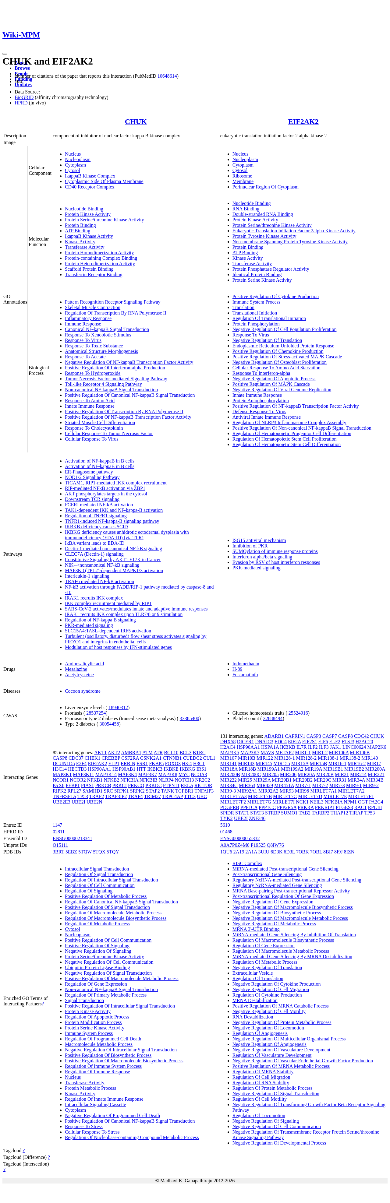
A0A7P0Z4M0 (235, 845)
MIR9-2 (371, 785)
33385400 (189, 718)
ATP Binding (77, 230)
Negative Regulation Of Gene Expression (273, 901)
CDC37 (76, 758)
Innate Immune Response (90, 406)
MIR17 (374, 763)
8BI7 (328, 851)
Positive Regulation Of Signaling (97, 945)
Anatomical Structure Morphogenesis (101, 351)
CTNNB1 (172, 758)
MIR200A (375, 769)
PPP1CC (267, 807)
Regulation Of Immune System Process (103, 1066)
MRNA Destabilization (255, 1000)
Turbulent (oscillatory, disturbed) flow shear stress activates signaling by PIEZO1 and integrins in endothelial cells (136, 639)
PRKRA (306, 807)
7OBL (316, 851)
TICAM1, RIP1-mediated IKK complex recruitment (116, 482)
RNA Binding (245, 208)
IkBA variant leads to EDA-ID (95, 543)
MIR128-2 (306, 758)
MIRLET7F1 (361, 796)
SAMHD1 (93, 790)
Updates (23, 84)
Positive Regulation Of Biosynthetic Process (108, 1055)
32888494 (273, 718)
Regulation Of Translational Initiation (269, 318)
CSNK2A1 (150, 758)
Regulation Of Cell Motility (259, 1099)
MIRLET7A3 (233, 796)
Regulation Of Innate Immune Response (104, 1099)
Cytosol (72, 170)
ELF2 (334, 741)
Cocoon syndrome (83, 691)
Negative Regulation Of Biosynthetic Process (276, 912)
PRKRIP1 (325, 807)
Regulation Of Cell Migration (261, 1077)
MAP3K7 (147, 774)
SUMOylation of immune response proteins (275, 551)
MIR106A (339, 752)
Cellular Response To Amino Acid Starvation (276, 367)
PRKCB (103, 785)
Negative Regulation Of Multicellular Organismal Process (289, 1038)
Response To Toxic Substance (94, 345)
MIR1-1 (303, 752)
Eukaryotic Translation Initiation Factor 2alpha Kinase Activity (294, 230)
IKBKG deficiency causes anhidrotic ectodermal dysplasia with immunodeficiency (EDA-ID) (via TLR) (127, 534)
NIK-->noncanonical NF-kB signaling (102, 565)
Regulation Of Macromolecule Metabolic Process (113, 912)
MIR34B (375, 780)
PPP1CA (248, 807)
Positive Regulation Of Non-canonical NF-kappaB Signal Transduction (301, 428)
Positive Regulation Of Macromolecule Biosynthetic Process (124, 1060)
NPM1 (350, 801)
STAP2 (153, 790)
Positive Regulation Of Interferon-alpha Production (115, 367)
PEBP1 (73, 785)
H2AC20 (364, 741)
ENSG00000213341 (72, 838)
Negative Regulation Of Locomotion (268, 1027)
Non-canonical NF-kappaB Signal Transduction (111, 389)
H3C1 (199, 763)
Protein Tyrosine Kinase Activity (264, 236)
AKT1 (100, 752)
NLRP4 (166, 780)
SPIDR (227, 812)
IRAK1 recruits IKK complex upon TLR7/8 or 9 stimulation (124, 614)
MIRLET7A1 (323, 790)
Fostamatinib (245, 674)
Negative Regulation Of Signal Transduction (108, 973)
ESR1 (142, 763)
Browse (22, 68)
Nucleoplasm (77, 159)
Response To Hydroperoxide (93, 373)
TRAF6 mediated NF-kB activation (99, 581)
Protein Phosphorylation (256, 323)
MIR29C (322, 780)
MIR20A (306, 774)
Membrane (243, 181)
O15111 (60, 845)
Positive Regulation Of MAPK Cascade (271, 384)
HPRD (21, 102)
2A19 (238, 851)
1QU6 (226, 851)
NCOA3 (199, 774)
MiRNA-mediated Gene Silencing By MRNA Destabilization (292, 956)
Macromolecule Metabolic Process (99, 1044)
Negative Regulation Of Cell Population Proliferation (284, 329)
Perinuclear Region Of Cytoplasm (265, 186)
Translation (243, 307)
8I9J (338, 851)
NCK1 (302, 801)
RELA (187, 785)
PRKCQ (136, 785)
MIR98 (302, 790)
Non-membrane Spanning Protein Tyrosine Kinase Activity (290, 241)
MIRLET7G (259, 801)
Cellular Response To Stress (92, 1131)
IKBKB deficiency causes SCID (96, 526)
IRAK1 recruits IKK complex (94, 597)
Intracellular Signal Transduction (97, 868)
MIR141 (228, 763)
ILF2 (313, 747)
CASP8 (60, 758)
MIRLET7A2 (351, 790)
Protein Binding (80, 225)
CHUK (136, 121)
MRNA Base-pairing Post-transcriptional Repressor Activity (291, 890)
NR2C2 (202, 780)
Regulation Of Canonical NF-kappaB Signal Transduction (121, 901)
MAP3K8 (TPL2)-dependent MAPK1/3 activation (114, 570)
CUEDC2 (192, 758)
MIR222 (228, 780)
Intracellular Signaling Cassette (95, 1104)
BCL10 (171, 752)
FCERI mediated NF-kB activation (99, 504)
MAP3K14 (106, 774)
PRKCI (119, 785)
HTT (141, 769)
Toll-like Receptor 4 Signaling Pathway (103, 384)
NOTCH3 (184, 780)
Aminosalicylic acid (84, 663)
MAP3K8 (167, 774)
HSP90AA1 (99, 769)
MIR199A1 (268, 769)
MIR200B (230, 774)
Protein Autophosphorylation (260, 400)
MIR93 (287, 790)
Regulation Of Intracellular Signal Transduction (111, 879)
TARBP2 (320, 812)
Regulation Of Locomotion (258, 1115)
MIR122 (265, 758)
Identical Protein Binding (257, 274)
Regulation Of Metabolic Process (97, 923)
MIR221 (376, 774)
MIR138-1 (328, 758)
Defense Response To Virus (259, 411)
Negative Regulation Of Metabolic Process (274, 923)
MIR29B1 (282, 780)
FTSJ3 (348, 741)
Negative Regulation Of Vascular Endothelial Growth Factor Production (302, 1060)
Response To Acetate (85, 356)
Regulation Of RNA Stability (260, 1082)
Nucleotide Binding (84, 208)
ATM (147, 752)
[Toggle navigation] (4, 54)
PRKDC (153, 785)
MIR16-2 (357, 763)
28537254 (96, 713)
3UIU (263, 851)
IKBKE (171, 769)
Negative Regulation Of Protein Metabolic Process (282, 1022)
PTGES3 (344, 807)
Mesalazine (76, 669)
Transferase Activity (85, 247)
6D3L (289, 851)
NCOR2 (78, 780)
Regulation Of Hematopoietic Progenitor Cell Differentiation (291, 433)
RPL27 (74, 790)
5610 (225, 825)
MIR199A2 (292, 769)
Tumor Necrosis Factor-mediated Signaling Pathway (116, 378)
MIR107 (228, 758)
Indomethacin (245, 663)
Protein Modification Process (93, 1022)
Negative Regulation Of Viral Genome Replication (281, 389)
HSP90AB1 (124, 769)
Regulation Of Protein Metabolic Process (272, 1088)
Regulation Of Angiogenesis (260, 1033)
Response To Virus (83, 340)
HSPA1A (270, 747)
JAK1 (335, 747)
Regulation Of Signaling (88, 890)
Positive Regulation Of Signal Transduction (107, 907)
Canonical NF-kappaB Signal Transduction (107, 329)
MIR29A (262, 780)
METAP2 (284, 752)
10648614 (167, 76)
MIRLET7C (285, 796)
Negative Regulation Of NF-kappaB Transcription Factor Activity (129, 362)
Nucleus (73, 154)
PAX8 (59, 785)
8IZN (349, 851)
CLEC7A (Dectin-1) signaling (94, 554)
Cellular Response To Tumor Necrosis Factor (109, 433)
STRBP (272, 812)
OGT (363, 801)
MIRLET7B (260, 796)
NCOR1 (61, 780)
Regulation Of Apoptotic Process (97, 1016)
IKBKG (187, 769)
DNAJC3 (264, 741)
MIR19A (313, 769)
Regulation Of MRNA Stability (262, 1071)
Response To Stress (84, 1126)
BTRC (199, 752)
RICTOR (203, 785)
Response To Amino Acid (90, 400)
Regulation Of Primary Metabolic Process (106, 994)
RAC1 (360, 807)
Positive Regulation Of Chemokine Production (278, 351)
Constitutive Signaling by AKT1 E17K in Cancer (113, 559)
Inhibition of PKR (250, 545)
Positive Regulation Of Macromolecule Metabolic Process (122, 978)
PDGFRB (229, 807)
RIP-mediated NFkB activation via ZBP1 (105, 488)
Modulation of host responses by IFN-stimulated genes (118, 647)
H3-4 (187, 763)
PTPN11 (171, 785)
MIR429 (265, 785)
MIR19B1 (333, 769)
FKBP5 (156, 763)
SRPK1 (121, 790)
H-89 (237, 669)
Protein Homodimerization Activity (99, 252)
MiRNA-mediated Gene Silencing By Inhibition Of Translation (294, 934)
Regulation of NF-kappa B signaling (100, 619)
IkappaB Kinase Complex (90, 175)
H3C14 (60, 769)
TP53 (82, 796)
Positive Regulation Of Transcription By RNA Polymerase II (124, 411)
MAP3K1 (62, 774)
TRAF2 (96, 796)
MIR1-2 (320, 752)
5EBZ (71, 851)
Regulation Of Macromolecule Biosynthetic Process (115, 918)
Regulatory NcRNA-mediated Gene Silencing (277, 885)
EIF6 (323, 741)
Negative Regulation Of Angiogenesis (269, 1044)
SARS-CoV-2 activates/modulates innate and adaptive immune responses (136, 608)
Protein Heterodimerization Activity (100, 263)
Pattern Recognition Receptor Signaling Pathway (113, 301)
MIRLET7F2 (233, 801)
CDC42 (361, 736)
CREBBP (110, 758)
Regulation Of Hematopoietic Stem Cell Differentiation (286, 444)
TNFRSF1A (64, 796)
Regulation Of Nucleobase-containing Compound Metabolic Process (132, 1137)
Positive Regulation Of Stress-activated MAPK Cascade (287, 356)
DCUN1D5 (64, 763)
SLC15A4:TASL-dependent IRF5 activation (108, 630)
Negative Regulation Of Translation (267, 340)
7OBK (302, 851)
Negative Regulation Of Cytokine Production (276, 984)
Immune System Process (256, 301)
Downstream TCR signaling (92, 499)
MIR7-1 (303, 785)
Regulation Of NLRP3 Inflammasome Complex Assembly (289, 422)
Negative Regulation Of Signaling (98, 951)
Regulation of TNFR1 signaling (96, 515)
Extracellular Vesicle (252, 973)
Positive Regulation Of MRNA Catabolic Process (280, 1005)
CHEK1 (93, 758)
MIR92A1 (247, 790)
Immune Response (83, 323)
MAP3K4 (127, 774)
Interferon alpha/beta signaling (262, 556)
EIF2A (294, 741)
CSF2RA (130, 758)
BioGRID (24, 97)
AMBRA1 (131, 752)
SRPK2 (137, 790)
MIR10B (246, 758)
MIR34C (229, 785)
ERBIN (128, 763)
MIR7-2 (320, 785)
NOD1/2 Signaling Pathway (92, 477)
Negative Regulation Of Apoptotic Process (274, 378)
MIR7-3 (337, 785)
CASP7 (329, 736)
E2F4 (81, 763)
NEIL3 (316, 801)
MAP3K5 (229, 752)
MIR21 (342, 774)
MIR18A (229, 769)
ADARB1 (274, 736)
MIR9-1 (354, 785)
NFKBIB (149, 780)
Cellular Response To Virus (92, 438)
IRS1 (202, 769)
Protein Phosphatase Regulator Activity (270, 269)
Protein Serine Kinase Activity (262, 280)
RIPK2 (59, 790)
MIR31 (339, 780)
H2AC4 (228, 747)
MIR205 (270, 774)
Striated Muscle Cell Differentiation (100, 422)
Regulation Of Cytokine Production (267, 994)
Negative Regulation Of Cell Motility (269, 1011)
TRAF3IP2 (116, 796)
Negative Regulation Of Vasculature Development (281, 1049)
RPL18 (374, 807)
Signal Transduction (84, 1000)
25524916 (298, 713)
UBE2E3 (61, 801)
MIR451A (284, 785)
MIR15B (318, 763)
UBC (202, 796)
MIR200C (251, 774)
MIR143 (246, 763)
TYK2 (226, 818)
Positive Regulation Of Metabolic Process (106, 896)
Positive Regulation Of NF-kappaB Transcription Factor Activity (128, 417)
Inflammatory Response (88, 318)
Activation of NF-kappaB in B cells (99, 460)
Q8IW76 (275, 845)
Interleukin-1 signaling (87, 576)
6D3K (276, 851)
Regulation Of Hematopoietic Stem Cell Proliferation (284, 438)
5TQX (99, 851)
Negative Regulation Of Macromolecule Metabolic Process (290, 918)
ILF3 (324, 747)
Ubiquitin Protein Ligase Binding (97, 967)
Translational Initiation (254, 312)
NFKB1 (95, 780)
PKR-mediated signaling (89, 625)
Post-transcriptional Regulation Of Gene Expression (283, 896)
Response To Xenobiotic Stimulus (98, 334)
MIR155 (281, 763)
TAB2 (304, 812)
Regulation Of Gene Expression (96, 984)
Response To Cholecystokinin (94, 428)
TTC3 (190, 796)
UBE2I (78, 801)
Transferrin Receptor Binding (93, 274)
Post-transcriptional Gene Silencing (267, 874)
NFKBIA (129, 780)
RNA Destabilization (252, 1016)
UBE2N (94, 801)
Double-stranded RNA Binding (262, 214)
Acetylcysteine (79, 674)
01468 (226, 831)
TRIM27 (152, 796)
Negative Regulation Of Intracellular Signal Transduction (121, 1049)
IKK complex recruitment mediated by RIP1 (108, 603)
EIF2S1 (309, 741)
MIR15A (300, 763)
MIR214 (358, 774)
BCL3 (185, 752)
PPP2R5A (286, 807)
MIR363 (247, 785)
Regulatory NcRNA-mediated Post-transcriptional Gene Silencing (296, 879)
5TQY (113, 851)
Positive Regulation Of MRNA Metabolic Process (281, 1066)
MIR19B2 (354, 769)
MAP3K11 (83, 774)
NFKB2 (111, 780)
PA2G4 (376, 801)
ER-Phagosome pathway (89, 471)
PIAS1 (87, 785)
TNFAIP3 (204, 790)
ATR (158, 752)
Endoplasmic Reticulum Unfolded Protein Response (283, 345)
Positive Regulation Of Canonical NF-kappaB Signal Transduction (130, 395)
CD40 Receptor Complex (90, 186)
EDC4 (281, 741)
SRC (108, 790)
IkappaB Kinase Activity (89, 236)
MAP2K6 (376, 747)
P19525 (258, 845)
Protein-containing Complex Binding (101, 258)
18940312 (118, 707)
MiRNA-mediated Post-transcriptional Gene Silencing (285, 868)
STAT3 (257, 812)
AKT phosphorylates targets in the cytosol (106, 493)
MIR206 (288, 774)
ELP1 (113, 763)
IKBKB (154, 769)
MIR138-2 (350, 758)
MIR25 (245, 780)
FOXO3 (173, 763)
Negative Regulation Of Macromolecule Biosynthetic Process (292, 907)
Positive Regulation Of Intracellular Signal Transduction (120, 1005)
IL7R (301, 747)
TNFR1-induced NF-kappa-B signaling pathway (112, 521)
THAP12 (339, 812)
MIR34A (356, 780)
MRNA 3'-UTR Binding (256, 929)
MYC (184, 774)
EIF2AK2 (303, 121)
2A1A (251, 851)
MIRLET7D (310, 796)
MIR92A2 (268, 790)
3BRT (58, 851)
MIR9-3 (228, 790)
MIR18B (247, 769)
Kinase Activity (80, 241)
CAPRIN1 (295, 736)
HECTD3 (77, 769)
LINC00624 (354, 747)
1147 (57, 825)
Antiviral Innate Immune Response (266, 417)
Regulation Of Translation (257, 978)
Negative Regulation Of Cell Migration (270, 989)
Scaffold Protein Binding (89, 269)
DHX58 (228, 741)
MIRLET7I (283, 801)
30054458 (109, 723)
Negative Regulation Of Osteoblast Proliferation (279, 362)
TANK (167, 790)
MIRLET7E (335, 796)
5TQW (85, 851)
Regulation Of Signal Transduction (99, 874)
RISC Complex (247, 863)
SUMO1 (289, 812)
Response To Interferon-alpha (261, 373)
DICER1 (245, 741)
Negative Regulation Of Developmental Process (279, 1142)
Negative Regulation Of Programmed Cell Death (112, 1115)
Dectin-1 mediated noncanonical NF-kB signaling (113, 548)
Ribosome (242, 175)
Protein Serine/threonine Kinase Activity (104, 219)
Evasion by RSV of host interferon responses (276, 562)
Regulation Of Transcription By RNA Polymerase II (115, 312)
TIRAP (356, 812)
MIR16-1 (337, 763)
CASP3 (314, 736)
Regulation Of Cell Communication (100, 885)
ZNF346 (257, 818)
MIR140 (369, 758)
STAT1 (242, 812)
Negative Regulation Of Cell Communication (109, 962)
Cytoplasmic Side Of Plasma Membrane (104, 181)
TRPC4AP (172, 796)
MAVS (267, 752)
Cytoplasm (75, 164)
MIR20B (325, 774)
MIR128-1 (284, 758)
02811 (59, 831)
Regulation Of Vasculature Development (272, 1055)
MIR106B (360, 752)
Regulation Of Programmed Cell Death (103, 1038)
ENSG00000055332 (240, 838)
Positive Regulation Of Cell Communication (108, 940)
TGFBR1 (184, 790)
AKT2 (114, 752)
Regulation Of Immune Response (97, 1071)
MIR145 (264, 763)
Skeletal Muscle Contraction (92, 307)
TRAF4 (135, 796)
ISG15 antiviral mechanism (259, 540)
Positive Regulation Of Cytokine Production (275, 296)
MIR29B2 (303, 780)
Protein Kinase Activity (88, 214)
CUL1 (209, 758)
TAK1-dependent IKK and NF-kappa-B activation (114, 510)
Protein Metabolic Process (90, 1088)
